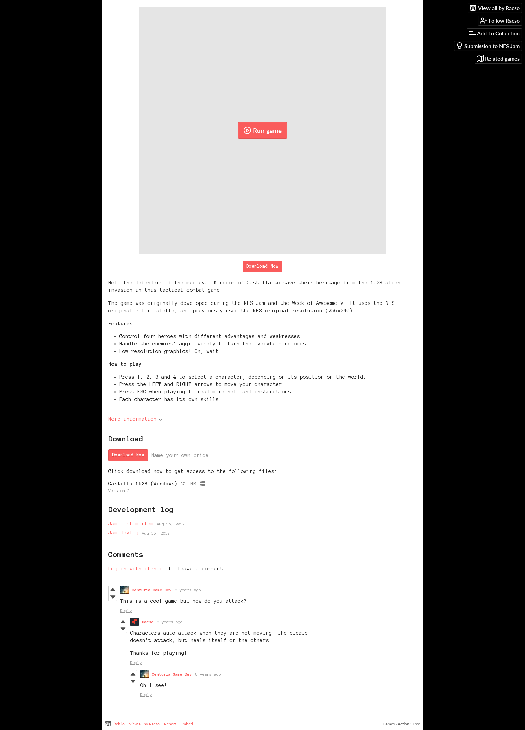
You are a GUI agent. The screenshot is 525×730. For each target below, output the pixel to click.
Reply (126, 610)
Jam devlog (123, 532)
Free (416, 723)
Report (170, 723)
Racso (148, 622)
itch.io (119, 723)
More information (135, 419)
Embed (186, 723)
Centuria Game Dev (152, 590)
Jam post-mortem (131, 523)
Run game (262, 130)
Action (403, 723)
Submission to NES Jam (488, 45)
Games (389, 723)
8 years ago (188, 590)
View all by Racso (144, 723)
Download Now (262, 266)
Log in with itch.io (137, 568)
